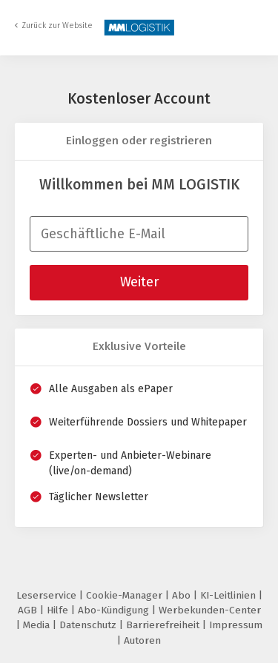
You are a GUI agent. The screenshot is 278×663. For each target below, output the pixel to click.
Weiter (139, 282)
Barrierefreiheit (164, 625)
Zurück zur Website (57, 25)
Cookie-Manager (125, 595)
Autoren (142, 640)
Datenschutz (89, 625)
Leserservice (47, 595)
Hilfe (59, 610)
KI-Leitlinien (229, 595)
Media (38, 625)
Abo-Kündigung (115, 610)
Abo (182, 595)
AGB (29, 610)
